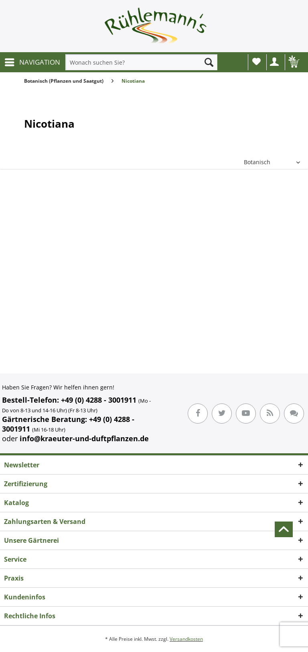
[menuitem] (32, 62)
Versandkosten (186, 639)
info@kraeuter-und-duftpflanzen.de (84, 438)
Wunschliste (256, 61)
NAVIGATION (32, 61)
